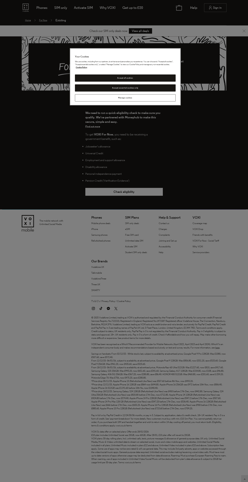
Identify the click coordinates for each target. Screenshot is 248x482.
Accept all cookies (125, 78)
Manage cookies (125, 98)
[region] (125, 76)
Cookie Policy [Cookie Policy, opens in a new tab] (81, 67)
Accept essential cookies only (125, 88)
